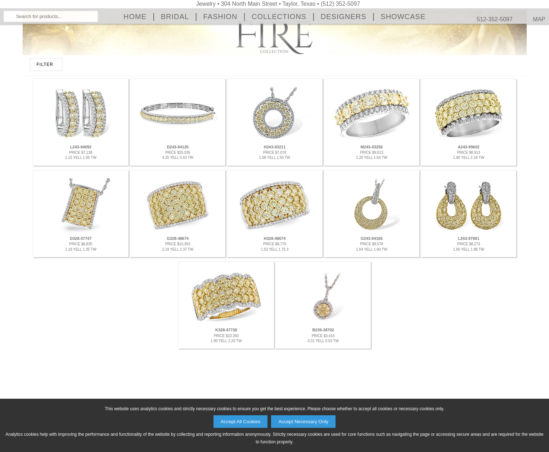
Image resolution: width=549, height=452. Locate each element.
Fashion (220, 74)
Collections (279, 74)
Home (135, 74)
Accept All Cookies (240, 421)
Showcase (403, 74)
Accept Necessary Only (303, 421)
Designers (343, 74)
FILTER (45, 145)
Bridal (175, 74)
